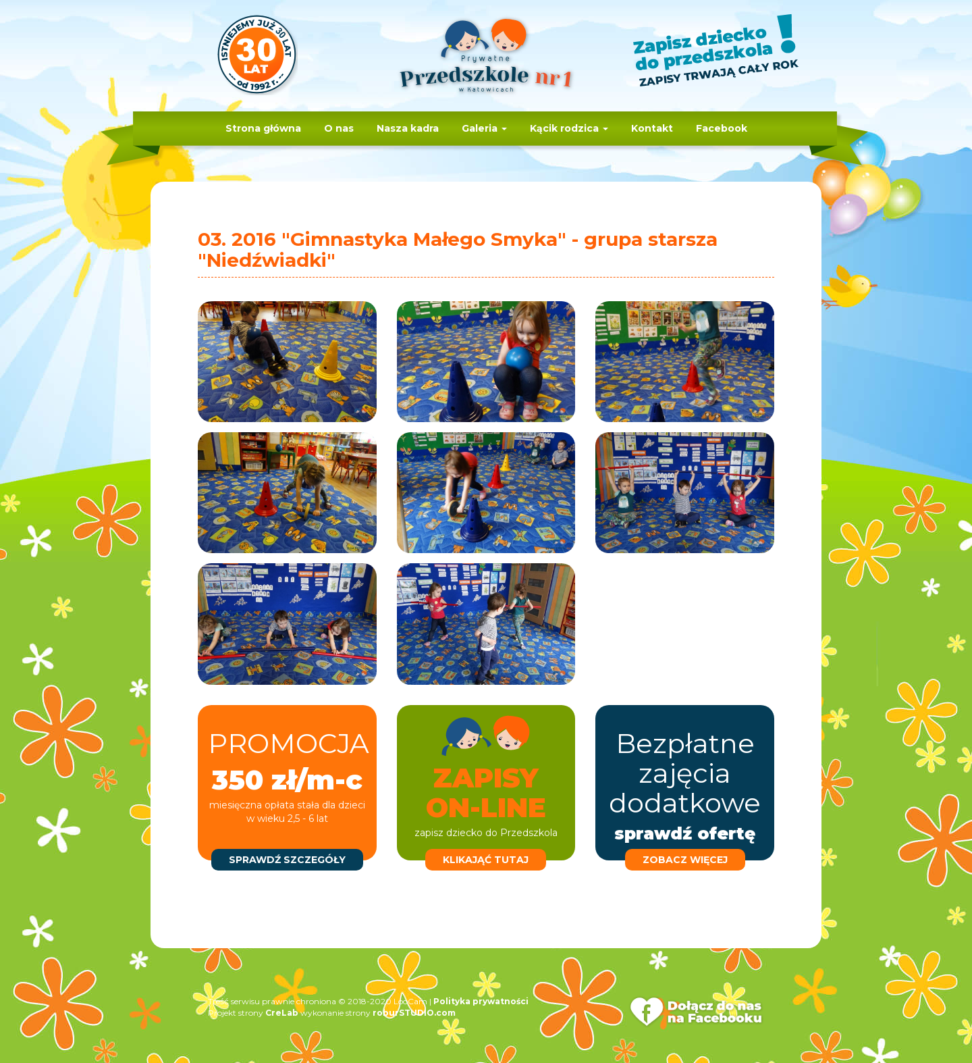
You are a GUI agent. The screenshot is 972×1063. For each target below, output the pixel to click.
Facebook (721, 128)
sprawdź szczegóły (287, 860)
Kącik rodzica (569, 128)
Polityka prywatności (481, 1001)
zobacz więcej (685, 860)
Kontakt (652, 128)
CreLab (281, 1013)
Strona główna (263, 128)
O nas (339, 128)
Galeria (484, 128)
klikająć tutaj (486, 860)
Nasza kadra (408, 128)
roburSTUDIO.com (414, 1013)
